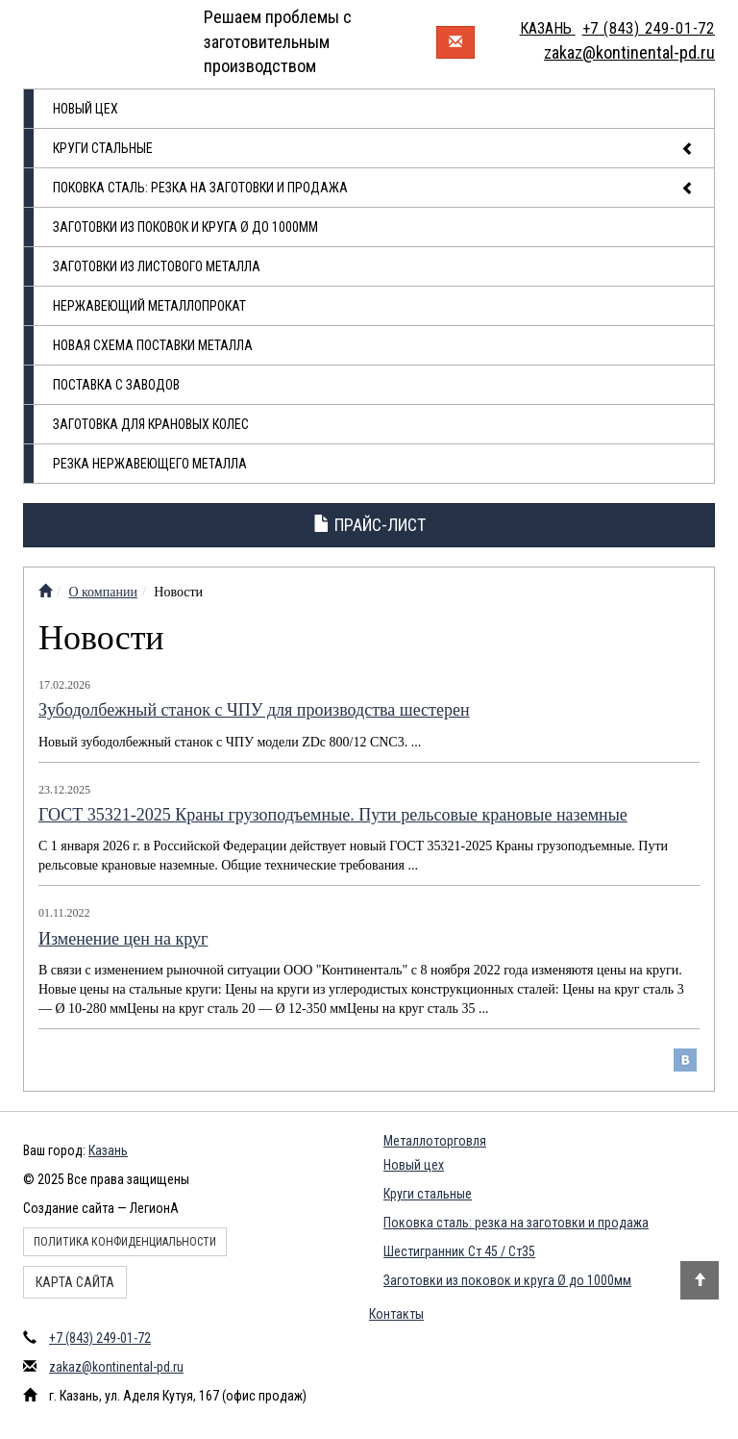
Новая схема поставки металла (153, 345)
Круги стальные (374, 149)
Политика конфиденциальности (125, 1242)
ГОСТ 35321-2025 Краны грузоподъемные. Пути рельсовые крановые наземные (332, 814)
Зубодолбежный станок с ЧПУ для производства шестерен (254, 710)
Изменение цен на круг (123, 938)
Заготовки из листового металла (156, 266)
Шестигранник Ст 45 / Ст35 (459, 1251)
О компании (102, 592)
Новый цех (85, 108)
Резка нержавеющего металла (150, 463)
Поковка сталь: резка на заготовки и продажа (374, 188)
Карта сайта (75, 1282)
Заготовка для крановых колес (151, 424)
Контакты (396, 1314)
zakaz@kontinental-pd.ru (116, 1367)
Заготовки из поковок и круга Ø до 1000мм (185, 227)
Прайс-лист (369, 525)
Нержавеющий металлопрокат (149, 306)
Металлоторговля (434, 1141)
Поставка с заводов (116, 384)
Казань (108, 1150)
